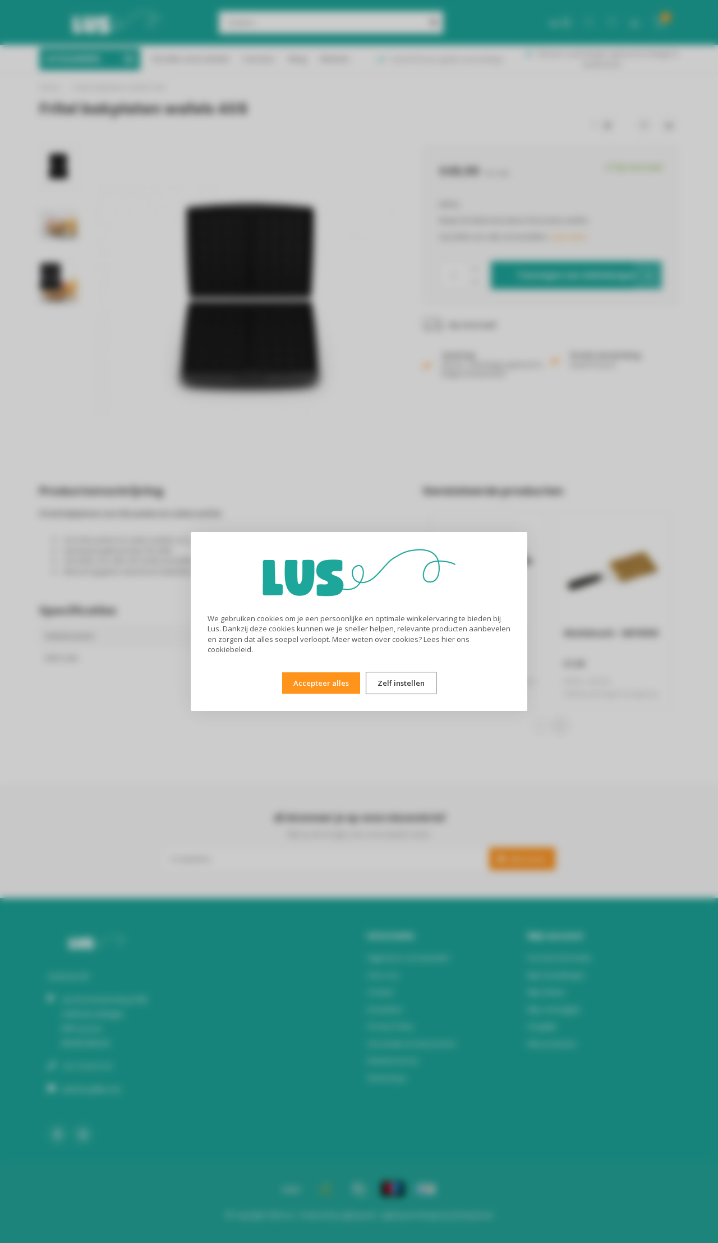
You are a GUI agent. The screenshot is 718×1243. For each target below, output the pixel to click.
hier (448, 639)
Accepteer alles (321, 683)
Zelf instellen (401, 683)
